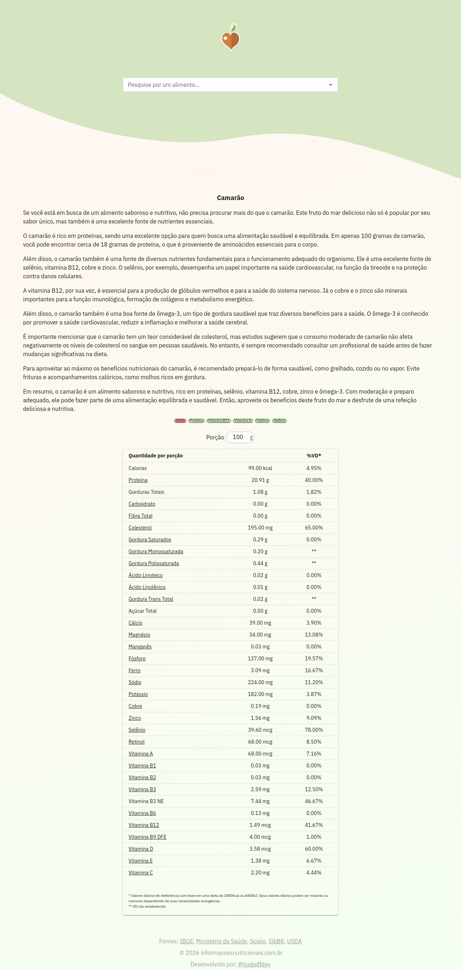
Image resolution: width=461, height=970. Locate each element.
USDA (294, 941)
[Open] (331, 85)
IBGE (186, 941)
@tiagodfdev (254, 964)
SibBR (276, 941)
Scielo (257, 941)
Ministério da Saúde (221, 941)
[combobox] (224, 85)
